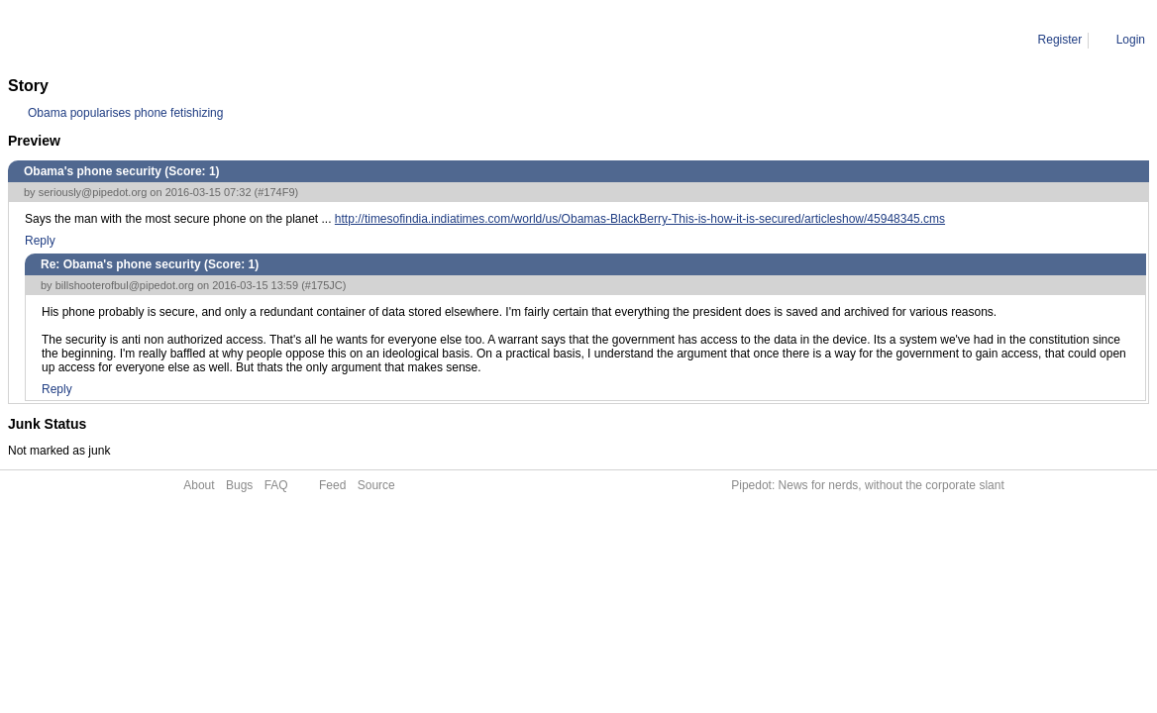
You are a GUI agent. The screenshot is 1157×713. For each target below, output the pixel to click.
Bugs (239, 485)
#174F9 (276, 192)
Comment (109, 40)
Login (1130, 40)
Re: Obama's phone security (223, 40)
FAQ (276, 485)
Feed (332, 485)
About (198, 485)
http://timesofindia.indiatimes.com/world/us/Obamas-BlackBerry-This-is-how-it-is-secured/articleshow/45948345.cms (640, 219)
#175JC (324, 285)
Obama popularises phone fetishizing (125, 113)
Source (376, 485)
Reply (40, 241)
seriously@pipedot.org (93, 192)
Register (1060, 40)
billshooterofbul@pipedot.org (124, 285)
